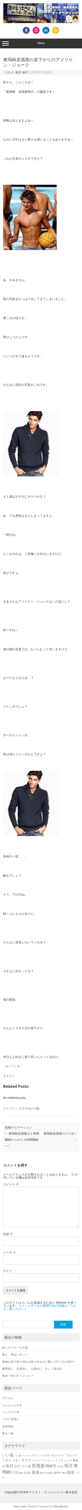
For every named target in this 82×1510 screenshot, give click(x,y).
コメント (11, 1184)
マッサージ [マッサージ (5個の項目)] (49, 1460)
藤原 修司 (21, 72)
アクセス (8, 1398)
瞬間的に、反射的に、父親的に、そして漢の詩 (32, 1368)
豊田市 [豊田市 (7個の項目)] (57, 1472)
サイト (7, 1271)
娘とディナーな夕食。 (16, 1347)
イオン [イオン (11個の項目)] (16, 1460)
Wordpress (61, 1506)
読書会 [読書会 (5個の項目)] (50, 1473)
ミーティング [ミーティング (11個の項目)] (63, 1460)
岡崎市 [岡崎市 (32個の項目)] (50, 1466)
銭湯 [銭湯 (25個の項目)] (70, 1472)
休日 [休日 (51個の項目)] (9, 1466)
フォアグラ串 (10, 1412)
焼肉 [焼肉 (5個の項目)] (21, 1473)
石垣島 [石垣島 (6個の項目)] (27, 1472)
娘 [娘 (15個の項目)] (29, 1466)
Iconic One (19, 1506)
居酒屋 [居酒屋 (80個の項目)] (38, 1465)
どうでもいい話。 (30, 1108)
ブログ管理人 (10, 1419)
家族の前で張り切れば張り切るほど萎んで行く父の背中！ (39, 1361)
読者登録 (8, 1426)
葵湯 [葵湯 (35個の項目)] (35, 1472)
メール (9, 1252)
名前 (8, 1234)
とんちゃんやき (12, 1405)
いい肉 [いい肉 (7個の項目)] (17, 1455)
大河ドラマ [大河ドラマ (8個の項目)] (20, 1466)
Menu (41, 43)
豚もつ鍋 (8, 1433)
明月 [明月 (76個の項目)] (68, 1465)
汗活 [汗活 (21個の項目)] (15, 1472)
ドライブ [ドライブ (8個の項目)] (37, 1460)
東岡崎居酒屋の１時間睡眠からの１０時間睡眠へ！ (22, 1139)
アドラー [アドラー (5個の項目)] (26, 1455)
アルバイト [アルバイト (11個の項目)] (57, 1455)
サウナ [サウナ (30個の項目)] (26, 1460)
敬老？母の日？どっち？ (17, 1375)
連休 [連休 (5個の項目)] (64, 1473)
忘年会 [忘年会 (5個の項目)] (60, 1466)
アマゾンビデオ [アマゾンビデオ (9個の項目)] (40, 1455)
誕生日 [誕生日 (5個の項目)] (43, 1473)
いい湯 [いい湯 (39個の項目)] (7, 1455)
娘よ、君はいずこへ (15, 1354)
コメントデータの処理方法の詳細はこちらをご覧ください (40, 1307)
